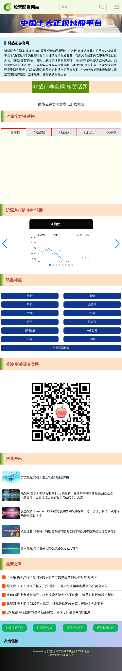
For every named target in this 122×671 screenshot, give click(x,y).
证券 (30, 321)
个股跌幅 (39, 132)
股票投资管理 (75, 627)
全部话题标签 (61, 347)
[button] (4, 243)
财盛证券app (44, 627)
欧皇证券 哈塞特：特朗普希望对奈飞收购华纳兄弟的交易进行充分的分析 (68, 531)
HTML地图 (82, 651)
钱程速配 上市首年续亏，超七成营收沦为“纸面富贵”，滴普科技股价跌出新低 (60, 595)
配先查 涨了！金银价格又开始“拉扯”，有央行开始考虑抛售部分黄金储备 (57, 586)
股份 (92, 295)
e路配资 (92, 330)
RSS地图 (70, 651)
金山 (92, 339)
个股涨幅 (13, 132)
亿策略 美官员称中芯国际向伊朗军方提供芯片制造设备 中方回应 (52, 577)
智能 (30, 313)
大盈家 (92, 304)
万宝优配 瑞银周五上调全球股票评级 (45, 477)
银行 (30, 295)
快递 (92, 313)
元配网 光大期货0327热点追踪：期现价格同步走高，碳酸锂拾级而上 (55, 603)
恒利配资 (29, 330)
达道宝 (92, 321)
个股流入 (64, 132)
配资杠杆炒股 (105, 627)
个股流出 (89, 132)
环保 (30, 339)
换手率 (111, 132)
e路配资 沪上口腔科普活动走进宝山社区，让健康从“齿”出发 (48, 612)
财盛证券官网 (14, 627)
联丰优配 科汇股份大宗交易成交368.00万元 (49, 548)
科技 (30, 304)
